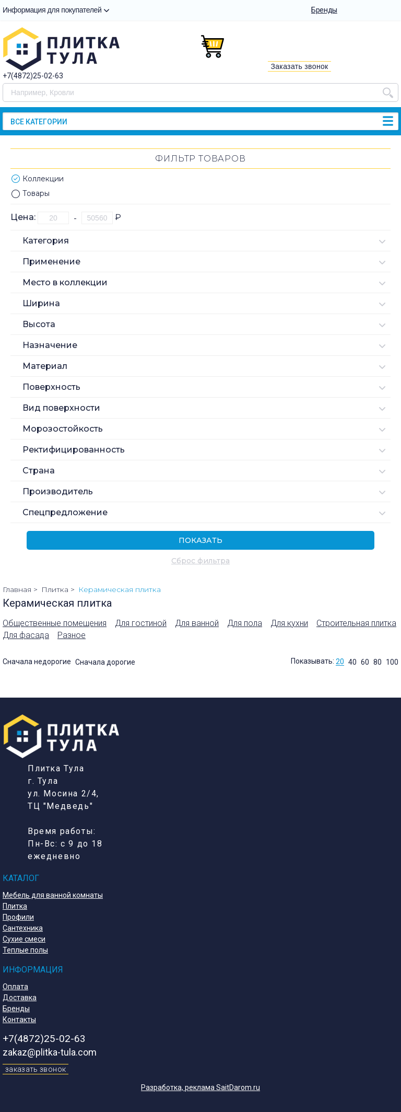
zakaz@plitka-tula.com (50, 1052)
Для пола (244, 623)
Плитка (15, 906)
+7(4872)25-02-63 (33, 76)
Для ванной (197, 623)
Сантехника (23, 928)
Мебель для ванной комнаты (53, 895)
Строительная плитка (356, 623)
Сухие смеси (24, 939)
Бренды (324, 10)
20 (340, 662)
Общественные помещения (55, 623)
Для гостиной (141, 623)
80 (377, 662)
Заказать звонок (299, 66)
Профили (18, 917)
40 (352, 662)
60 (365, 662)
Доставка (20, 997)
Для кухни (289, 623)
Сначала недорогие (37, 662)
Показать (200, 540)
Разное (71, 635)
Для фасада (26, 635)
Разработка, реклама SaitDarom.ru (200, 1087)
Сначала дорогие (105, 662)
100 (392, 662)
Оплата (15, 986)
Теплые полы (25, 950)
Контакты (19, 1019)
